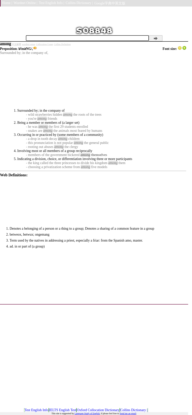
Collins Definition (62, 44)
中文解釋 (16, 44)
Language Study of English (87, 413)
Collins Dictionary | (79, 3)
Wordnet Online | (25, 3)
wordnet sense (28, 44)
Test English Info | (51, 3)
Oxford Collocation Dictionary (98, 410)
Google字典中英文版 (109, 3)
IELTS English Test (62, 410)
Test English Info (36, 410)
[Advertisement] (93, 82)
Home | (7, 3)
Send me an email (128, 413)
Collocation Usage (44, 44)
